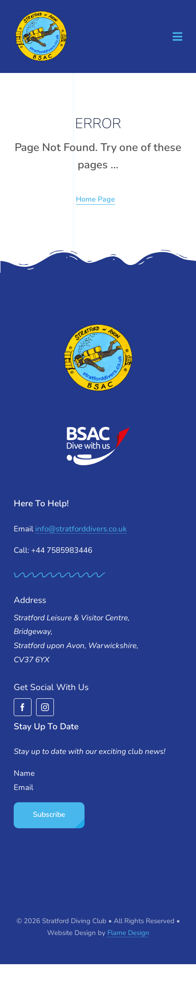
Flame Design (128, 932)
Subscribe (49, 815)
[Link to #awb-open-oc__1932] (177, 36)
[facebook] (23, 707)
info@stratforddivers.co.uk (81, 529)
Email (23, 787)
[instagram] (45, 707)
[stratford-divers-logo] (41, 14)
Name (24, 773)
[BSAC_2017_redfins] (98, 430)
